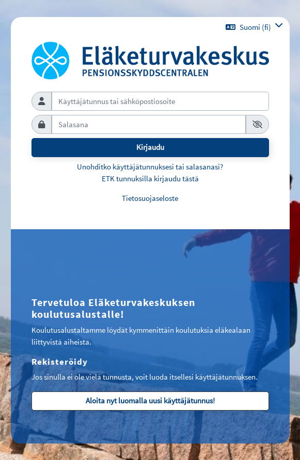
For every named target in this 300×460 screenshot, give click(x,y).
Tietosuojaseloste (150, 198)
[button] (254, 27)
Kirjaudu (150, 147)
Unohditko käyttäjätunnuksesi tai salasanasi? (150, 167)
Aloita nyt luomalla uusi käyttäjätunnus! (150, 400)
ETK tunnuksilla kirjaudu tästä (150, 178)
